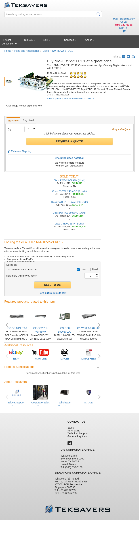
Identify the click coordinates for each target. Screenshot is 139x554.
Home (7, 50)
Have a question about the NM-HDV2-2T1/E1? (70, 98)
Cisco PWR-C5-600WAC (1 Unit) (69, 213)
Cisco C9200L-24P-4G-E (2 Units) (69, 191)
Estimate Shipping (19, 151)
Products (29, 39)
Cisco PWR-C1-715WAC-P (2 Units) (69, 202)
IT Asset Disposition (9, 41)
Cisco (46, 50)
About (89, 39)
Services (70, 39)
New (84, 269)
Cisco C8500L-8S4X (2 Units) (69, 224)
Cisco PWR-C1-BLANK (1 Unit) (69, 180)
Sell (46, 39)
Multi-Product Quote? (124, 19)
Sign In (123, 27)
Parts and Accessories (26, 50)
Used (95, 269)
